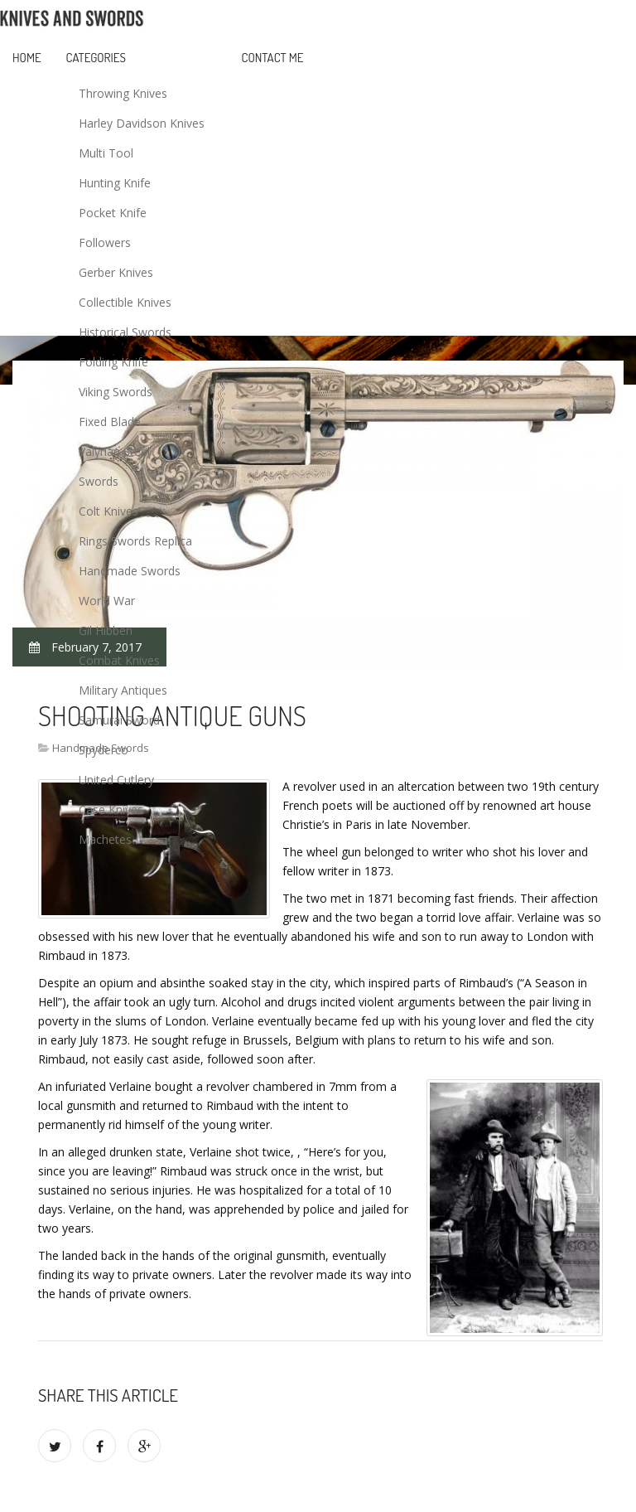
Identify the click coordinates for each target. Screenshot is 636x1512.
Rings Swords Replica (135, 541)
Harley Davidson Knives (142, 123)
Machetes (105, 839)
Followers (105, 242)
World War (107, 600)
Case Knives (111, 809)
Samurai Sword (119, 720)
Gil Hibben (105, 630)
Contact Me (273, 57)
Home (26, 57)
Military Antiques (123, 690)
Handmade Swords (130, 571)
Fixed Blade (110, 421)
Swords (98, 481)
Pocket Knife (113, 212)
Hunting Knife (115, 183)
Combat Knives (119, 660)
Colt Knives (108, 511)
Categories (96, 57)
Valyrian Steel (114, 451)
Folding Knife (113, 362)
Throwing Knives (123, 93)
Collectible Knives (125, 302)
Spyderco (103, 750)
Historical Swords (125, 332)
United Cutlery (116, 780)
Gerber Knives (116, 272)
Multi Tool (106, 153)
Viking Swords (115, 392)
